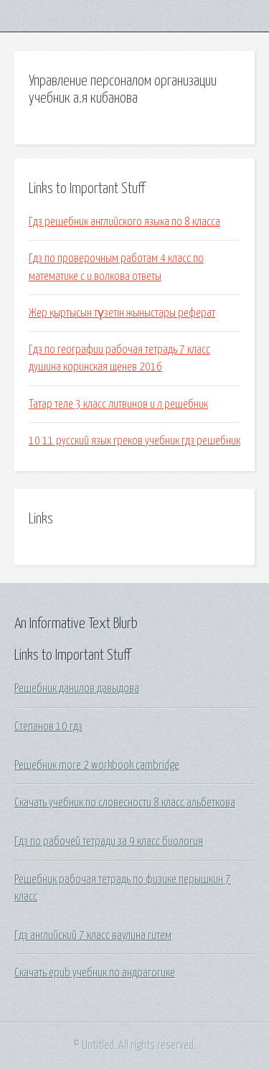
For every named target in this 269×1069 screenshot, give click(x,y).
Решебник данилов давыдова (76, 688)
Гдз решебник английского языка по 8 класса (124, 222)
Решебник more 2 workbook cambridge (96, 765)
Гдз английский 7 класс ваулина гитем (92, 935)
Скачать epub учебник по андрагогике (94, 973)
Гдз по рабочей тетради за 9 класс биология (108, 841)
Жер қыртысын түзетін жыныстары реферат (122, 313)
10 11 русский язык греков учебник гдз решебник (134, 441)
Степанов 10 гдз (48, 726)
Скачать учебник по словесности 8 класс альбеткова (124, 802)
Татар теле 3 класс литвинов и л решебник (118, 404)
